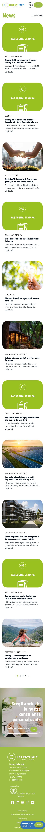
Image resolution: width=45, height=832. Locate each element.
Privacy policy (22, 811)
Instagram (27, 802)
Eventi (8, 116)
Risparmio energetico (16, 354)
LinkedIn (17, 802)
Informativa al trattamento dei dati (22, 814)
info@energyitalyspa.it (17, 773)
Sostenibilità (11, 175)
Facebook (12, 802)
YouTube (22, 802)
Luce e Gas (10, 295)
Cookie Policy (22, 818)
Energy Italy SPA (13, 5)
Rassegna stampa (13, 56)
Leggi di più (9, 72)
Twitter (32, 802)
